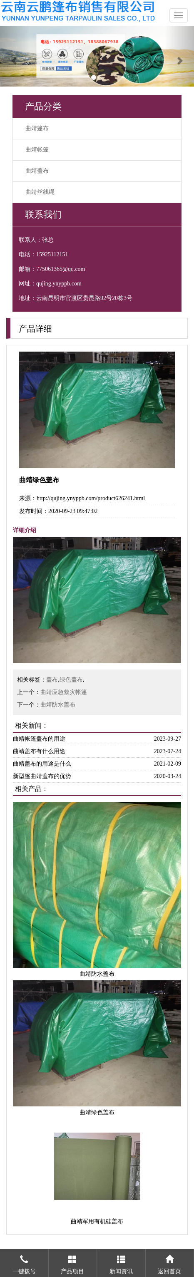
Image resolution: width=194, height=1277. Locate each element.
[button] (14, 56)
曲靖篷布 (37, 128)
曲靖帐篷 (37, 149)
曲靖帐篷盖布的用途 (39, 739)
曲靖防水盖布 (57, 705)
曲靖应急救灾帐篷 (63, 692)
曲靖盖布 (37, 171)
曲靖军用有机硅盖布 (97, 1221)
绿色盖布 (71, 680)
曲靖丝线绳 (40, 192)
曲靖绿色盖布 (97, 1112)
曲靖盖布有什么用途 (39, 751)
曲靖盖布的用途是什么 (42, 764)
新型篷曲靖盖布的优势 (42, 776)
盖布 (52, 680)
